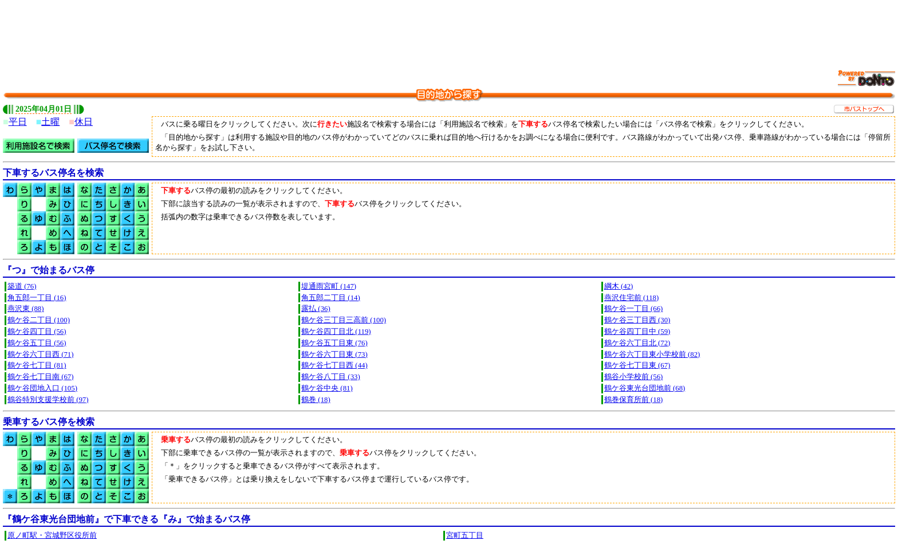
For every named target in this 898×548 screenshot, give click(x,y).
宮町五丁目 (464, 535)
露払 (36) (315, 309)
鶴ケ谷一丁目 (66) (633, 309)
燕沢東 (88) (25, 309)
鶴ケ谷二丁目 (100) (38, 320)
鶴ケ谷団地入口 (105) (42, 388)
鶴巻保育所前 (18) (633, 400)
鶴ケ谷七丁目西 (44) (334, 365)
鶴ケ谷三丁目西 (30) (637, 320)
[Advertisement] (449, 28)
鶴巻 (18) (315, 400)
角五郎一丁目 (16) (36, 298)
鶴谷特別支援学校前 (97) (48, 400)
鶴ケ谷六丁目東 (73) (334, 354)
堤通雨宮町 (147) (328, 286)
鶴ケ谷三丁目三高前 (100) (343, 320)
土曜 (50, 122)
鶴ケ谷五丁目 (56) (36, 343)
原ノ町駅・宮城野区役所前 (52, 535)
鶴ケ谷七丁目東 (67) (637, 365)
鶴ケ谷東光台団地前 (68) (645, 388)
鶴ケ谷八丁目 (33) (330, 377)
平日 (18, 122)
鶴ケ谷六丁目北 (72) (637, 343)
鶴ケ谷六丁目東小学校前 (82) (652, 354)
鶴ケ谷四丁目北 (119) (336, 332)
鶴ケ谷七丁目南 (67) (40, 377)
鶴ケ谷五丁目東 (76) (334, 343)
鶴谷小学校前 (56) (633, 377)
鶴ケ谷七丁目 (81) (36, 365)
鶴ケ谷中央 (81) (327, 388)
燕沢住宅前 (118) (631, 298)
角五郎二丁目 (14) (330, 298)
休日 (83, 122)
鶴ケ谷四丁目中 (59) (637, 332)
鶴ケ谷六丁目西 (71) (40, 354)
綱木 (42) (618, 286)
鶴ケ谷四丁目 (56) (36, 332)
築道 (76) (22, 286)
